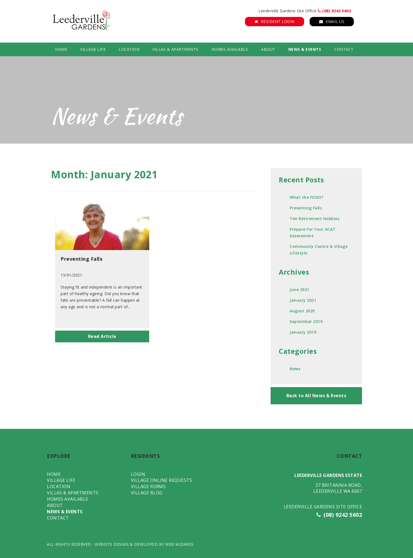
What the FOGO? (306, 197)
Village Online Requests (161, 480)
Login (138, 474)
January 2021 (303, 300)
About (268, 49)
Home (61, 49)
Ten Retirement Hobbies (314, 218)
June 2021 (299, 289)
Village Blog (147, 493)
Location (129, 49)
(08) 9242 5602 (334, 10)
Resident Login (275, 21)
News (295, 368)
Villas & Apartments (175, 49)
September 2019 (306, 321)
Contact (344, 49)
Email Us (332, 21)
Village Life (93, 49)
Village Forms (148, 486)
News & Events (304, 49)
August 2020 (302, 310)
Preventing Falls (306, 207)
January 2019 (303, 332)
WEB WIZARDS (179, 544)
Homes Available (229, 49)
